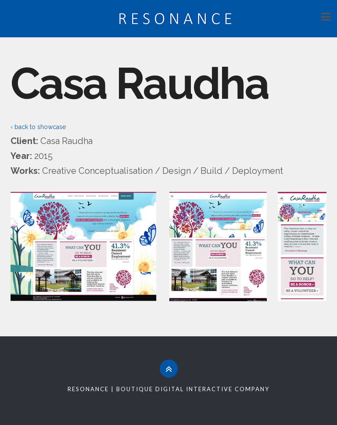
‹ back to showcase (38, 126)
